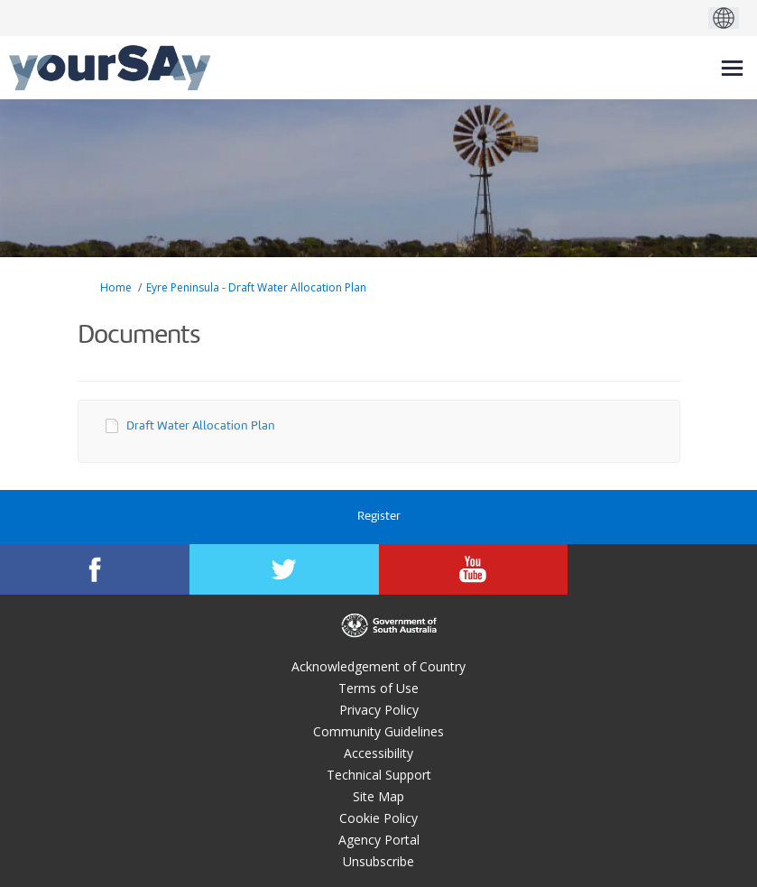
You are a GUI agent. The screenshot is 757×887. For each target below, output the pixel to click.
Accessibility (378, 753)
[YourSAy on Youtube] (473, 569)
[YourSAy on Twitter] (284, 569)
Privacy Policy (379, 709)
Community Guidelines (378, 731)
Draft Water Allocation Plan (200, 426)
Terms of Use (378, 688)
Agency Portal (379, 839)
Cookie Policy (378, 818)
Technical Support (379, 774)
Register (379, 516)
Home (116, 287)
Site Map (378, 796)
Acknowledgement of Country (378, 666)
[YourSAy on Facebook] (94, 569)
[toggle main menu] (732, 68)
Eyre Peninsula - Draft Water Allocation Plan (256, 287)
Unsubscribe (378, 861)
